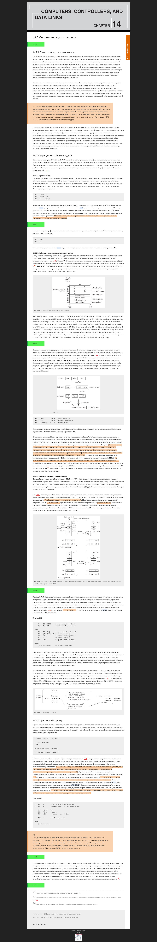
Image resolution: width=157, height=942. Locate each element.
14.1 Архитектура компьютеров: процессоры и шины (62, 914)
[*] (34, 777)
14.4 (97, 355)
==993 (35, 44)
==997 (35, 857)
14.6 (108, 678)
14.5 (38, 495)
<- (80, 893)
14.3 (54, 261)
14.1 (47, 170)
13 (48, 468)
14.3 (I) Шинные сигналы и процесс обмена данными (59, 917)
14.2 (85, 759)
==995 (35, 344)
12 (35, 265)
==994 (35, 224)
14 (118, 878)
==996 (35, 591)
